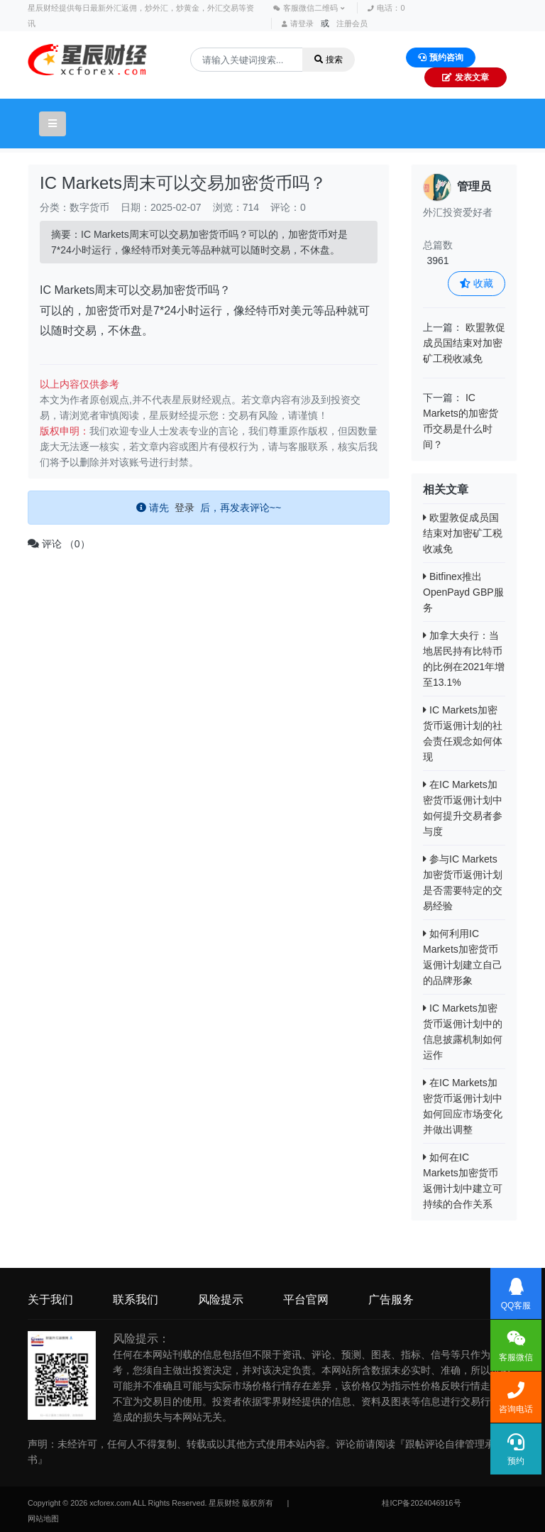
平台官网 (306, 1299)
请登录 (298, 23)
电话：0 (386, 8)
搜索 (328, 60)
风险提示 (220, 1299)
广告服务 (391, 1299)
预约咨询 (440, 57)
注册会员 (352, 23)
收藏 (476, 283)
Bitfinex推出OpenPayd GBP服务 (463, 592)
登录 (184, 507)
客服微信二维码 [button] (309, 8)
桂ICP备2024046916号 (421, 1503)
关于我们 (50, 1299)
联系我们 (135, 1299)
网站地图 (43, 1518)
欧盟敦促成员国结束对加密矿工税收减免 (464, 343)
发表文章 (465, 77)
